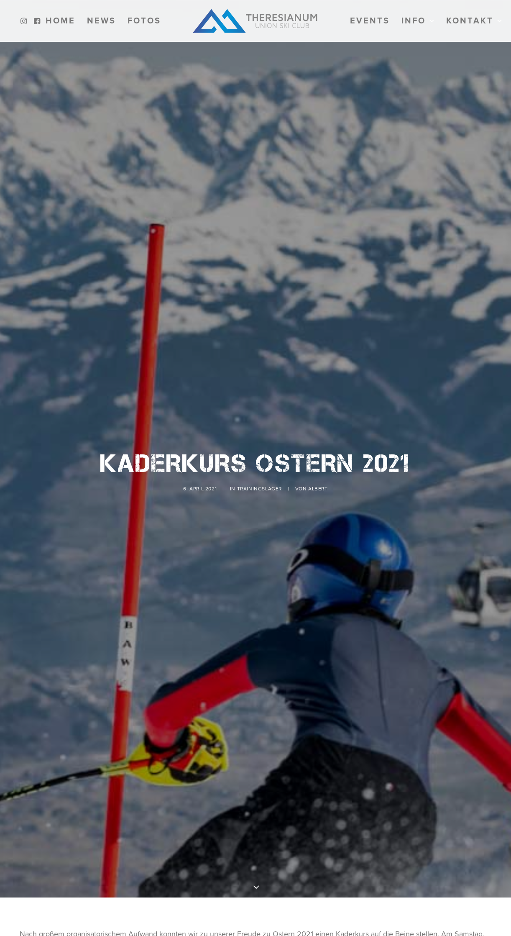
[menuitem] (25, 21)
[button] (25, 21)
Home (60, 21)
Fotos (144, 21)
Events (370, 21)
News (101, 21)
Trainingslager (259, 455)
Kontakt (474, 21)
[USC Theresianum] (255, 21)
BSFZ (205, 892)
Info (417, 21)
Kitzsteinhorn (289, 892)
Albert (318, 455)
